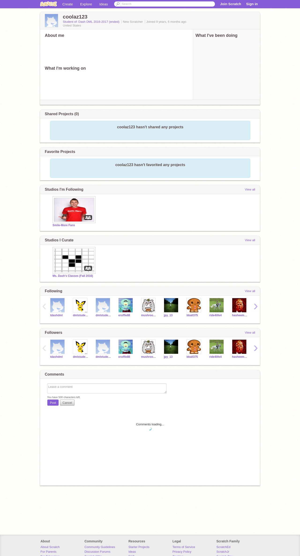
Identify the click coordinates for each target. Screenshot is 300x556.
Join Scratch (230, 4)
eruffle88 (124, 315)
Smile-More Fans (63, 225)
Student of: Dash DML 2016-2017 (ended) (91, 21)
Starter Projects (139, 547)
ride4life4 (215, 315)
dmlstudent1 (103, 315)
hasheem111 (240, 315)
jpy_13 (168, 315)
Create (67, 4)
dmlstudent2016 (81, 315)
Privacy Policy (181, 551)
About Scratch (50, 547)
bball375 (192, 315)
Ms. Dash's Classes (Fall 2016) (72, 276)
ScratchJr (222, 551)
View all (250, 189)
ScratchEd (223, 547)
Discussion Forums (97, 551)
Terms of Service (183, 547)
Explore (86, 4)
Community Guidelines (99, 547)
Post (53, 402)
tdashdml (56, 315)
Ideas (103, 4)
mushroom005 (149, 315)
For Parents (48, 551)
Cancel (67, 402)
